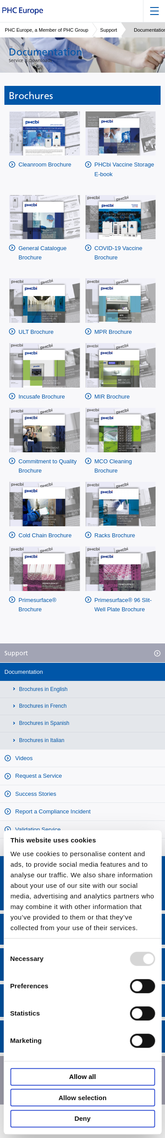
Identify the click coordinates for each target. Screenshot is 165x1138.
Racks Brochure (115, 535)
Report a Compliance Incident (52, 811)
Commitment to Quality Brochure (47, 466)
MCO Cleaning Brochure (113, 466)
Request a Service (38, 775)
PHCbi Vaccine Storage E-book (124, 169)
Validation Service (37, 829)
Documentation (23, 672)
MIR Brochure (112, 396)
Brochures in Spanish (43, 723)
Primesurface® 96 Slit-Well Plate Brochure (123, 605)
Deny (82, 1119)
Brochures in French (42, 706)
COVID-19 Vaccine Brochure (119, 253)
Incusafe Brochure (41, 396)
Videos (23, 758)
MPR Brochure (113, 332)
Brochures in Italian (41, 740)
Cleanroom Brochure (44, 164)
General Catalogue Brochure (42, 253)
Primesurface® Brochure (37, 605)
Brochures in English (42, 689)
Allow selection (82, 1097)
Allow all (82, 1077)
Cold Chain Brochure (45, 535)
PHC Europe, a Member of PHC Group (46, 30)
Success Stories (35, 794)
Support (108, 30)
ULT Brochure (36, 332)
